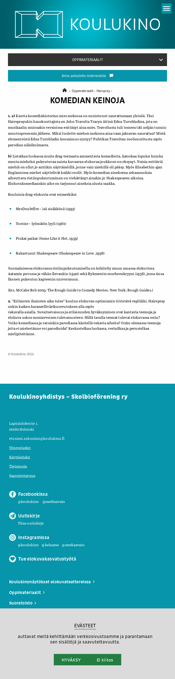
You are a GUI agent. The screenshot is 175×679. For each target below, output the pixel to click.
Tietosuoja (18, 466)
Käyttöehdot (19, 457)
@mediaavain (53, 501)
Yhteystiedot (20, 447)
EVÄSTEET (85, 625)
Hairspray (104, 91)
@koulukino (28, 501)
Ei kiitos (105, 660)
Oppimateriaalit (84, 91)
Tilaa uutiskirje (31, 523)
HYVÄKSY (71, 660)
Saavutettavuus (22, 475)
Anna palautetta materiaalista (87, 76)
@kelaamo (50, 544)
